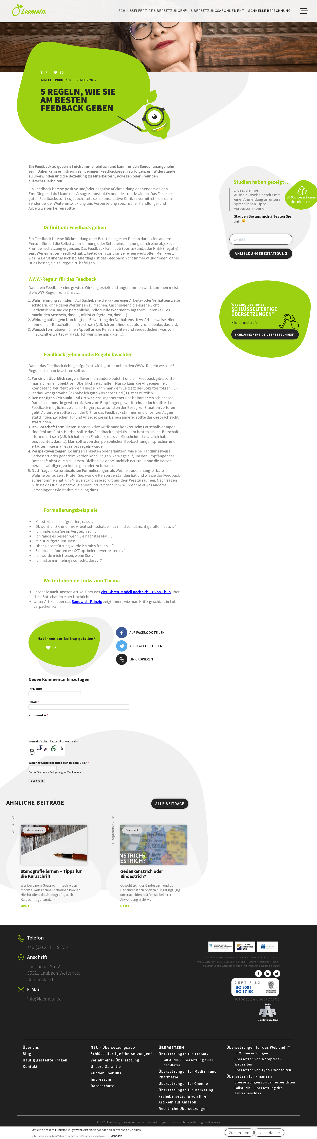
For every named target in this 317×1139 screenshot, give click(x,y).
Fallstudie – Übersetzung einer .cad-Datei (188, 1067)
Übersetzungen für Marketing (185, 1094)
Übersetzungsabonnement (217, 10)
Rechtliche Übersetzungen (183, 1112)
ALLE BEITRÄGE (169, 807)
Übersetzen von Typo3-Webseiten (263, 1074)
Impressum (101, 1083)
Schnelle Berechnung (269, 10)
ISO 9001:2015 (243, 1003)
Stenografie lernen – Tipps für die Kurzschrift (51, 877)
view (54, 849)
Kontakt (30, 1070)
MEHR (25, 910)
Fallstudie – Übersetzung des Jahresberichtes (259, 1094)
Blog (27, 1057)
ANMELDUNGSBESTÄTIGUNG (261, 253)
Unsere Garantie (106, 1070)
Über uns (31, 1051)
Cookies (214, 1126)
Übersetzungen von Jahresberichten (265, 1086)
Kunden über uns (106, 1077)
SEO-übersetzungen (251, 1057)
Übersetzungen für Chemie (183, 1087)
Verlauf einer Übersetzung (115, 1064)
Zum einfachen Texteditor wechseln (53, 745)
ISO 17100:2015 (269, 1003)
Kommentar (38, 715)
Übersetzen (171, 1051)
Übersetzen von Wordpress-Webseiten (258, 1066)
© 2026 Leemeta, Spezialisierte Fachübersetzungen (132, 1126)
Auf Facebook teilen (140, 632)
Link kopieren (134, 659)
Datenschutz (102, 1089)
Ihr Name (35, 689)
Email (34, 702)
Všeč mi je (75, 648)
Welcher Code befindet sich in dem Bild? (59, 767)
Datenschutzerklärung (187, 1126)
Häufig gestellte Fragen (45, 1064)
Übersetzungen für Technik (183, 1058)
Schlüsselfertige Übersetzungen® (152, 10)
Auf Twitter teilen (139, 646)
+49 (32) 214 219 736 (47, 951)
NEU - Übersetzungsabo (113, 1051)
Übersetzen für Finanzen (249, 1080)
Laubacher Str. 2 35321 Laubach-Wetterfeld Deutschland (54, 977)
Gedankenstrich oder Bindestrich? (141, 877)
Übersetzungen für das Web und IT (258, 1051)
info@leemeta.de (44, 1002)
